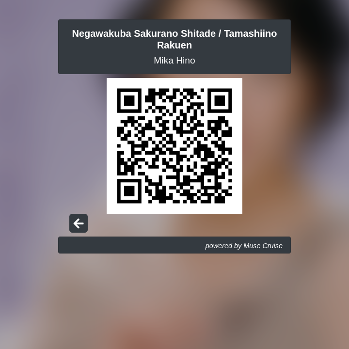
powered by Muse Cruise (244, 246)
